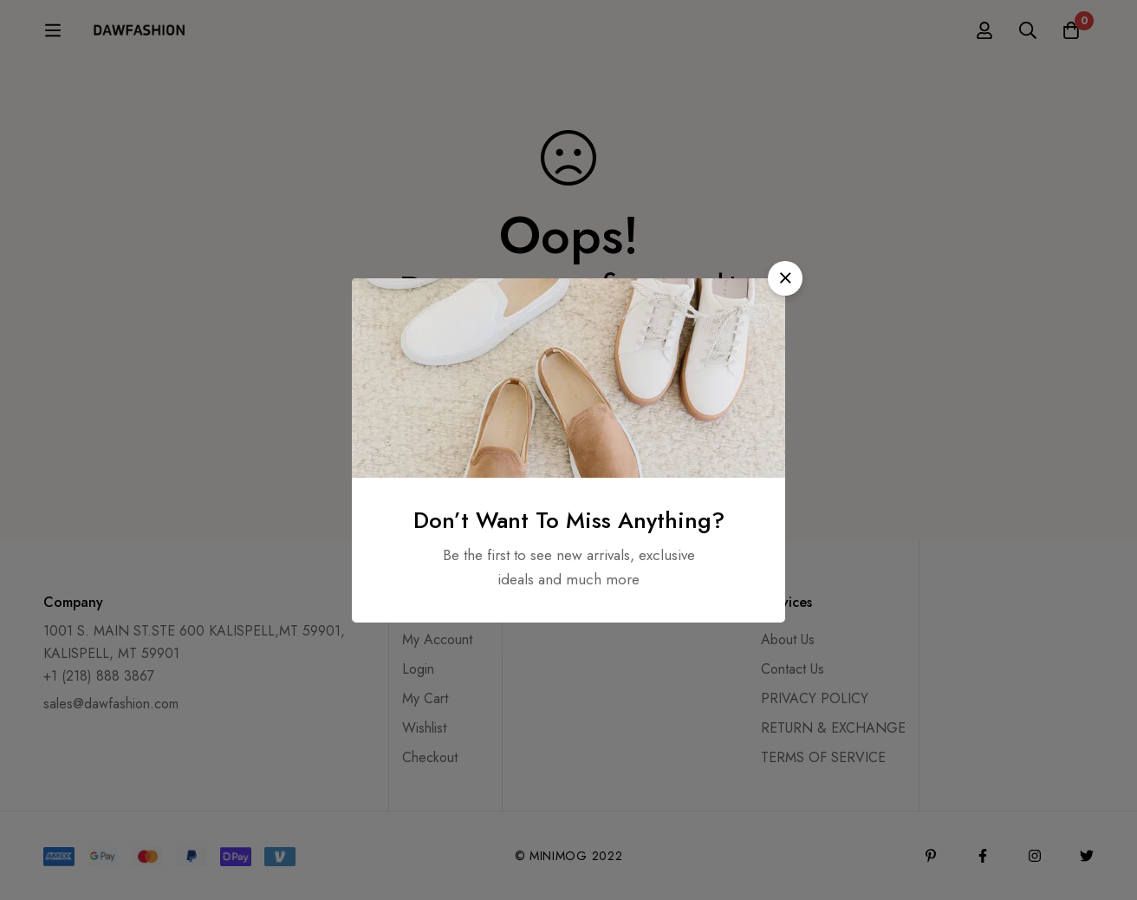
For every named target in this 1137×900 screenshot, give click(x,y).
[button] (785, 278)
